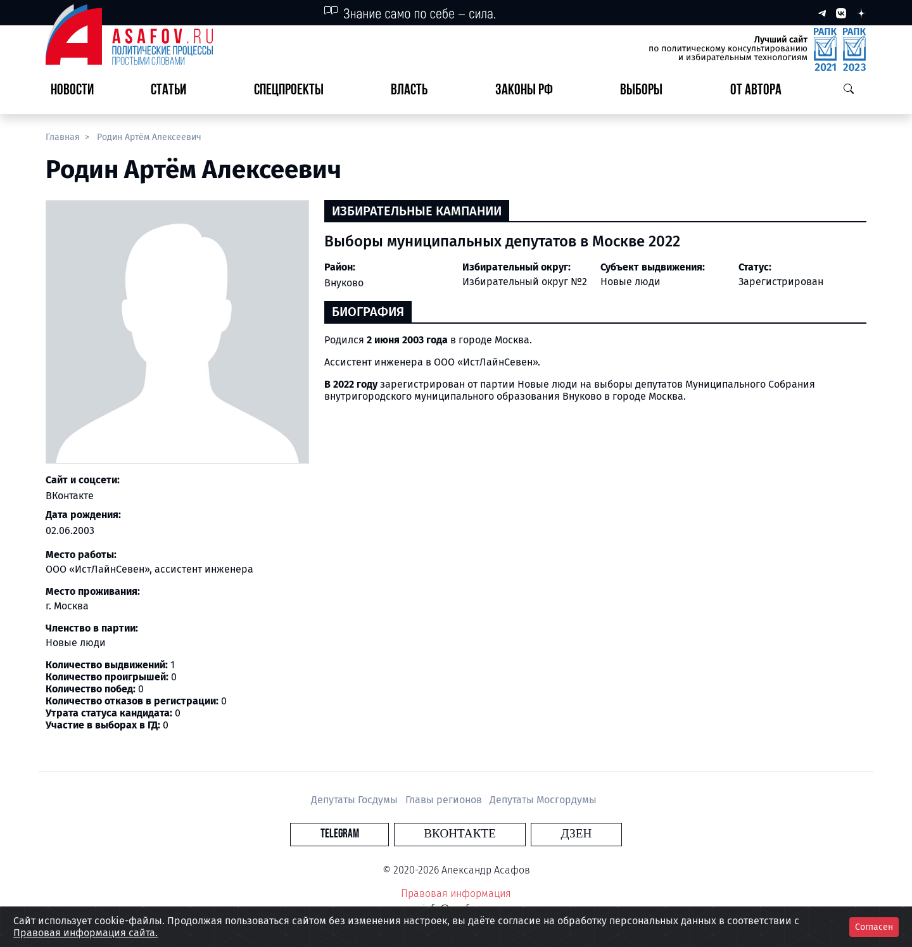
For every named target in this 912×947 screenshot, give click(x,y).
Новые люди (630, 282)
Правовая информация (456, 893)
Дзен (532, 834)
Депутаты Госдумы (355, 800)
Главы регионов (444, 800)
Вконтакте (460, 834)
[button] (173, 91)
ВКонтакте (70, 496)
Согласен (874, 927)
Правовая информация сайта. (85, 933)
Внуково (344, 283)
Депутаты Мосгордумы (543, 800)
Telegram (383, 834)
